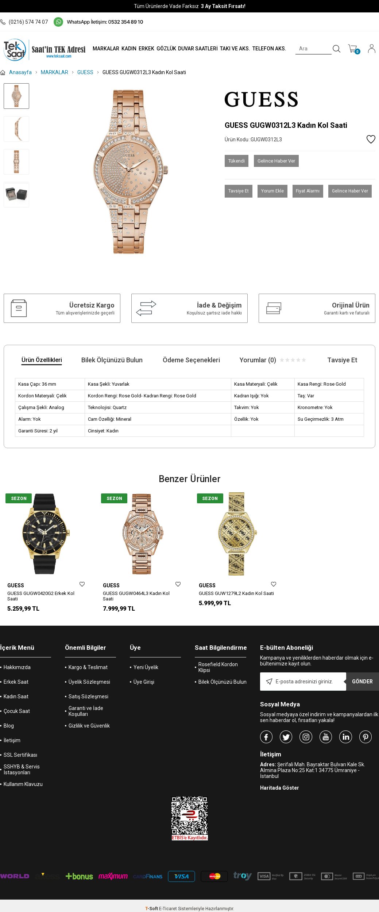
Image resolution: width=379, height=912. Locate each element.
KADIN (127, 48)
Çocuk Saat (17, 716)
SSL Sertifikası (20, 760)
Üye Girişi (144, 687)
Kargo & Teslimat (88, 672)
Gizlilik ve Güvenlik (89, 730)
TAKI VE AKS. (234, 48)
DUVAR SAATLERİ (197, 48)
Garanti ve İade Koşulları (86, 716)
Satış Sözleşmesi (88, 701)
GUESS (15, 585)
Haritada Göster (279, 792)
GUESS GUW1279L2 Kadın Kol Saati (236, 593)
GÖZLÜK (165, 48)
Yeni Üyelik (146, 672)
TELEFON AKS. (269, 48)
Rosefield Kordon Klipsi (218, 672)
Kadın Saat (16, 701)
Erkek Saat (16, 687)
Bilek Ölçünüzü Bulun (222, 687)
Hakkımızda (17, 672)
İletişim (12, 745)
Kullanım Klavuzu (23, 789)
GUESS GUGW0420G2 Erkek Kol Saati (40, 596)
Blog (9, 730)
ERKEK (145, 48)
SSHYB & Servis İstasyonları (22, 774)
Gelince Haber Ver (276, 161)
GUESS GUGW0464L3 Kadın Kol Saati (136, 596)
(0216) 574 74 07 (24, 22)
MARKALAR (104, 48)
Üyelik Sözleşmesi (89, 687)
